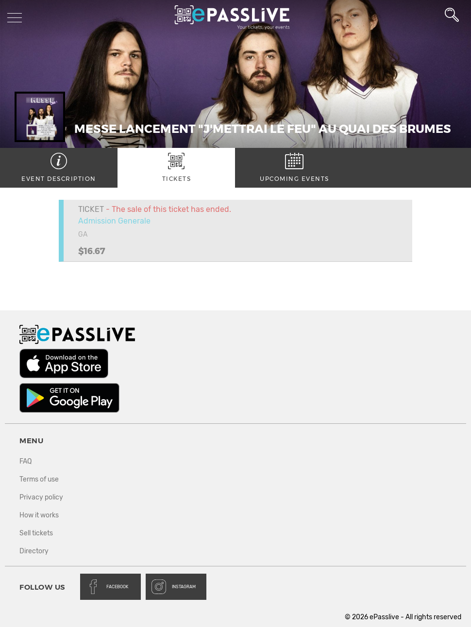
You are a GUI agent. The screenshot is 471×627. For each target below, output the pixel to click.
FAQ (25, 461)
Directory (34, 551)
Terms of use (39, 479)
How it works (39, 515)
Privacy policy (41, 497)
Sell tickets (36, 533)
